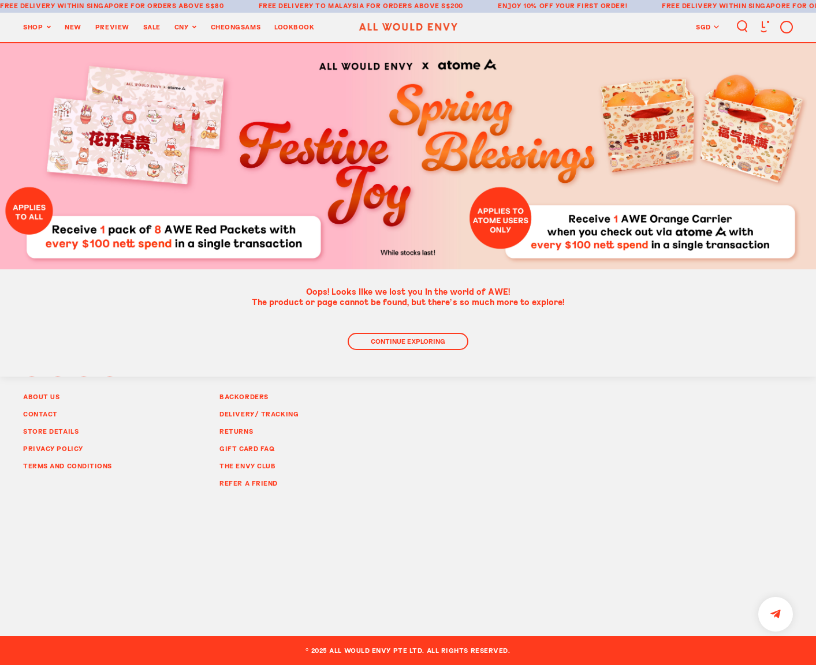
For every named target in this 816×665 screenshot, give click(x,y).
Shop (33, 27)
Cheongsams (236, 27)
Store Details (51, 431)
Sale (152, 27)
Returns (236, 431)
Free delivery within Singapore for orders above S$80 (112, 5)
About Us (41, 396)
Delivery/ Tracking (259, 414)
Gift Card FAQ (247, 448)
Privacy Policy (53, 448)
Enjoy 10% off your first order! (562, 5)
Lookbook (294, 27)
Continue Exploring (408, 341)
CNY (181, 27)
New (73, 27)
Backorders (244, 396)
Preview (112, 27)
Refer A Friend (248, 483)
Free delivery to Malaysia (311, 5)
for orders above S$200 (414, 5)
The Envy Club (247, 465)
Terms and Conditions (67, 465)
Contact (40, 414)
